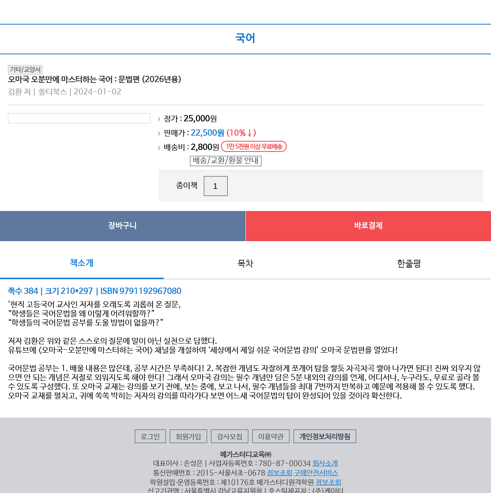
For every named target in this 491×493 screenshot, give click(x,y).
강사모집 (229, 437)
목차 (245, 264)
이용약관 (271, 437)
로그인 (150, 437)
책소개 (82, 263)
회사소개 (325, 464)
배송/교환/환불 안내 (226, 160)
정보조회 (279, 473)
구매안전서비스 (316, 473)
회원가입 (188, 437)
